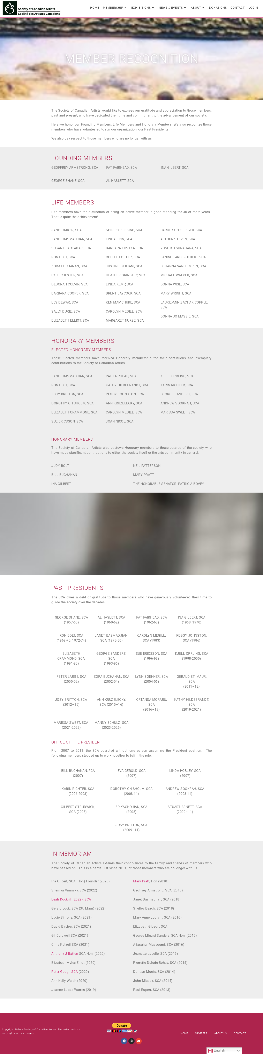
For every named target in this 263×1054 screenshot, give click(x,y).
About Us (220, 1033)
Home (184, 1033)
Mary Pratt (141, 881)
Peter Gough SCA (64, 972)
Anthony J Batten (64, 954)
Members (201, 1033)
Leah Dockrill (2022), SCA (71, 899)
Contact (240, 1033)
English (216, 1050)
